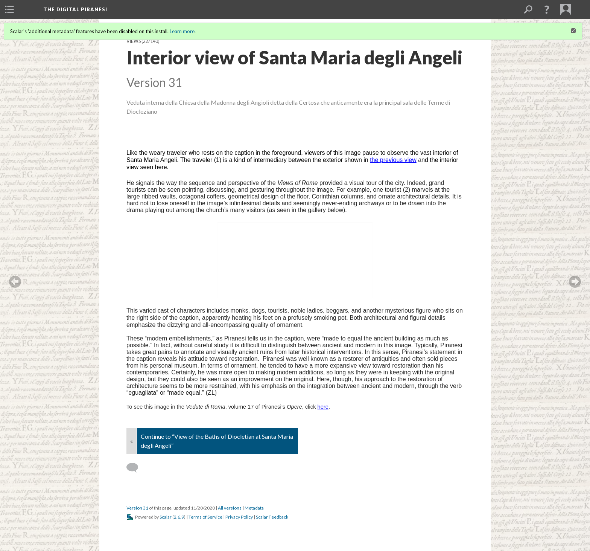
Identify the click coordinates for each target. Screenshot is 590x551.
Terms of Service (205, 517)
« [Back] (131, 440)
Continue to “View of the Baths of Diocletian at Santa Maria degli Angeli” (217, 441)
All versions (230, 508)
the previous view (393, 160)
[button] (546, 9)
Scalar (166, 517)
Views (133, 41)
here (323, 407)
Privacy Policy (239, 517)
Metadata (254, 508)
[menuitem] (9, 9)
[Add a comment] (135, 468)
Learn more (182, 31)
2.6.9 (179, 517)
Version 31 (137, 508)
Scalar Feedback (272, 517)
